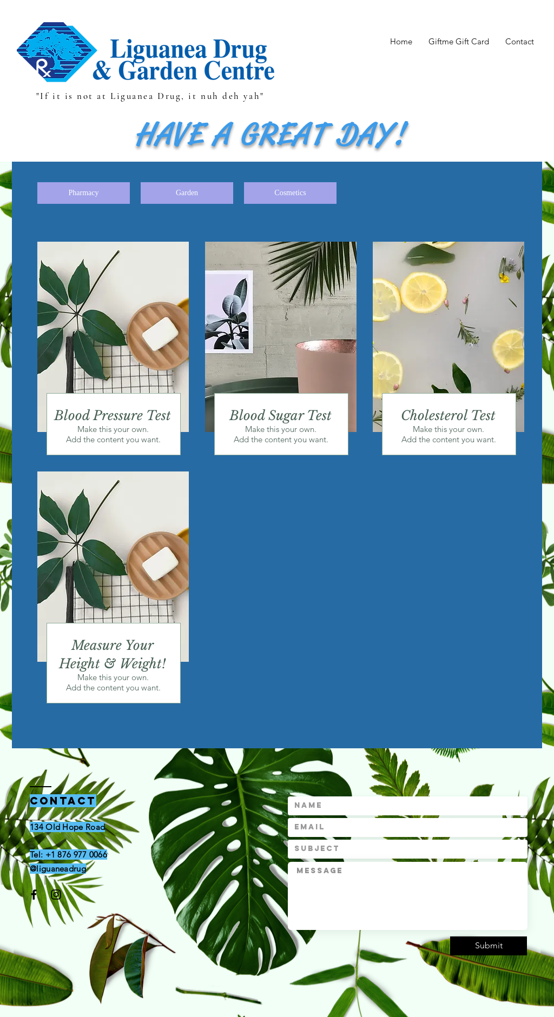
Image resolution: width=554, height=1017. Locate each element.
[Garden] (187, 193)
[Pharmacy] (83, 193)
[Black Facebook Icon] (34, 894)
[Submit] (488, 945)
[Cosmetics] (290, 193)
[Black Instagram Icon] (56, 894)
